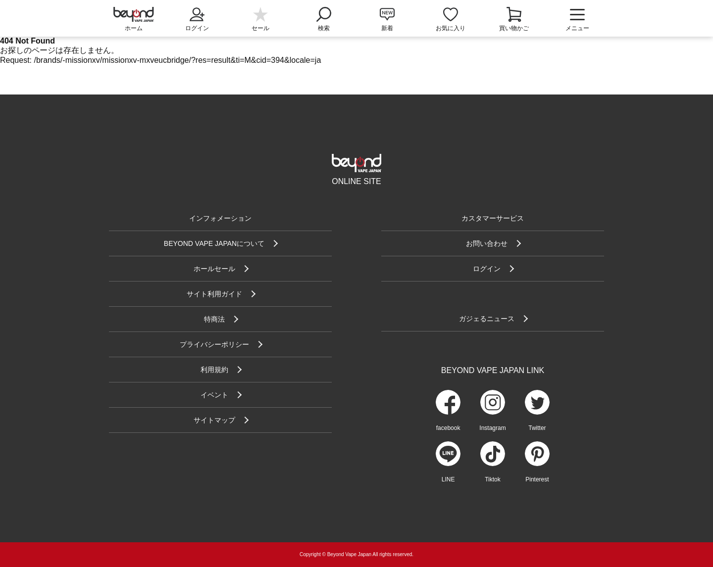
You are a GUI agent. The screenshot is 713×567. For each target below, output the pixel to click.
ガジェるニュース (486, 319)
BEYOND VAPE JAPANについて (214, 243)
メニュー (577, 20)
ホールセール (214, 269)
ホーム (134, 28)
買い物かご (514, 28)
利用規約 (214, 370)
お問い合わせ (487, 243)
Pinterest (537, 479)
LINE (448, 479)
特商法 (214, 319)
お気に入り (450, 28)
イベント (214, 395)
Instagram (492, 428)
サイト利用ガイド (214, 294)
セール (260, 28)
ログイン (197, 18)
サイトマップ (214, 420)
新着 (387, 28)
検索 (324, 18)
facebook (448, 428)
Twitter (537, 428)
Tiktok (493, 479)
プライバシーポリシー (214, 344)
